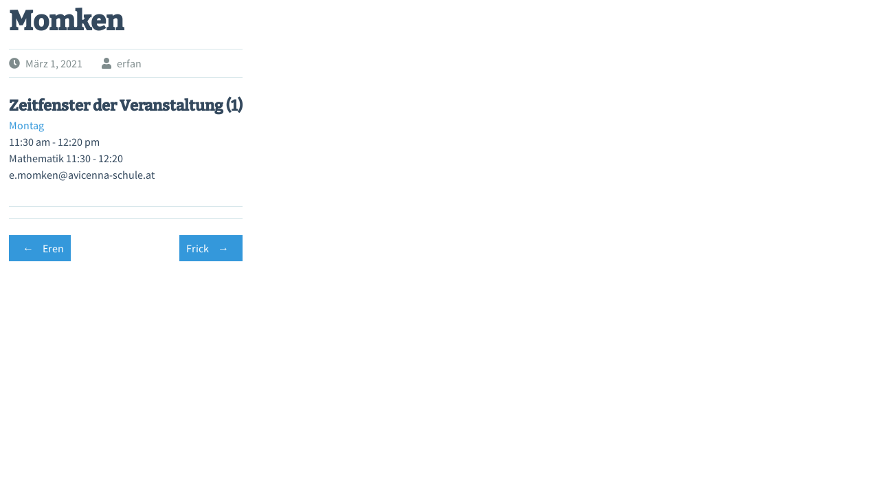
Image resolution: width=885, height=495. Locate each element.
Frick (211, 248)
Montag (26, 125)
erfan (129, 63)
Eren (40, 248)
